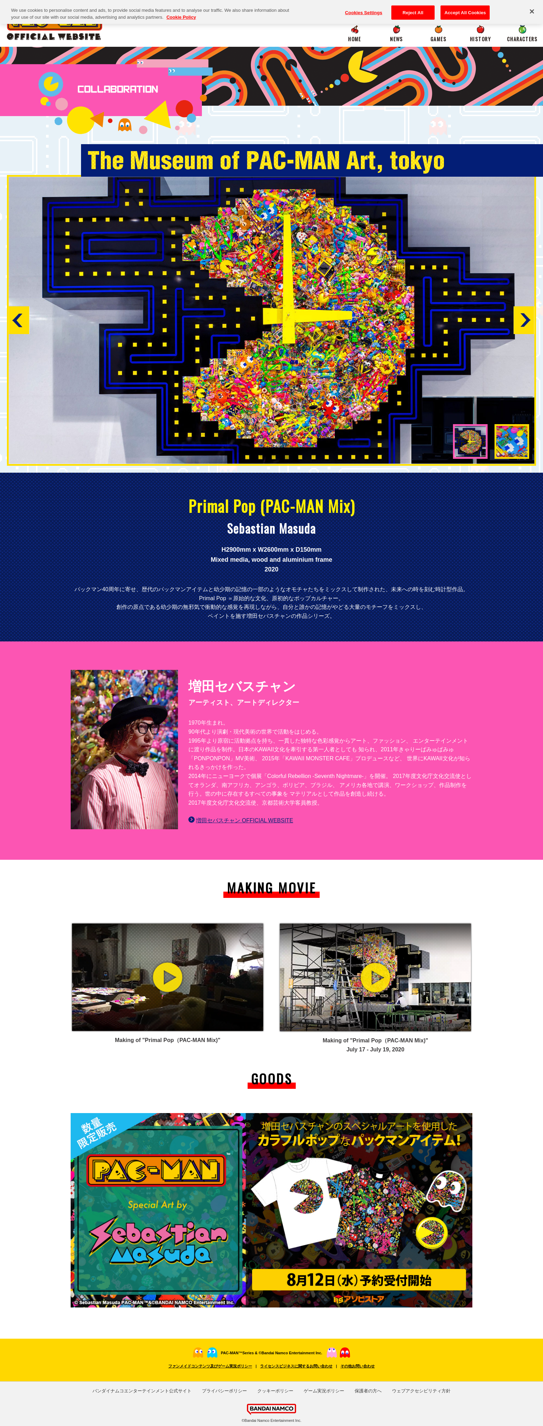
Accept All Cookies (465, 8)
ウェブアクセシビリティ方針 (421, 1390)
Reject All (413, 8)
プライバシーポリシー (224, 1390)
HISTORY (480, 39)
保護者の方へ (368, 1390)
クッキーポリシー (275, 1390)
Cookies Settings (363, 8)
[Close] (532, 7)
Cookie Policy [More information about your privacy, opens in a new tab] (181, 13)
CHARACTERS (522, 39)
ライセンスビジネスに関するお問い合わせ (296, 1366)
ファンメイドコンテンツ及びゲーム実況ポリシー (210, 1366)
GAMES (438, 39)
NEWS (396, 39)
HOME (354, 39)
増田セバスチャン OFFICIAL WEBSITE (244, 820)
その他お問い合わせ (357, 1366)
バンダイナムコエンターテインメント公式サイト (142, 1390)
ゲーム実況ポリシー (324, 1390)
